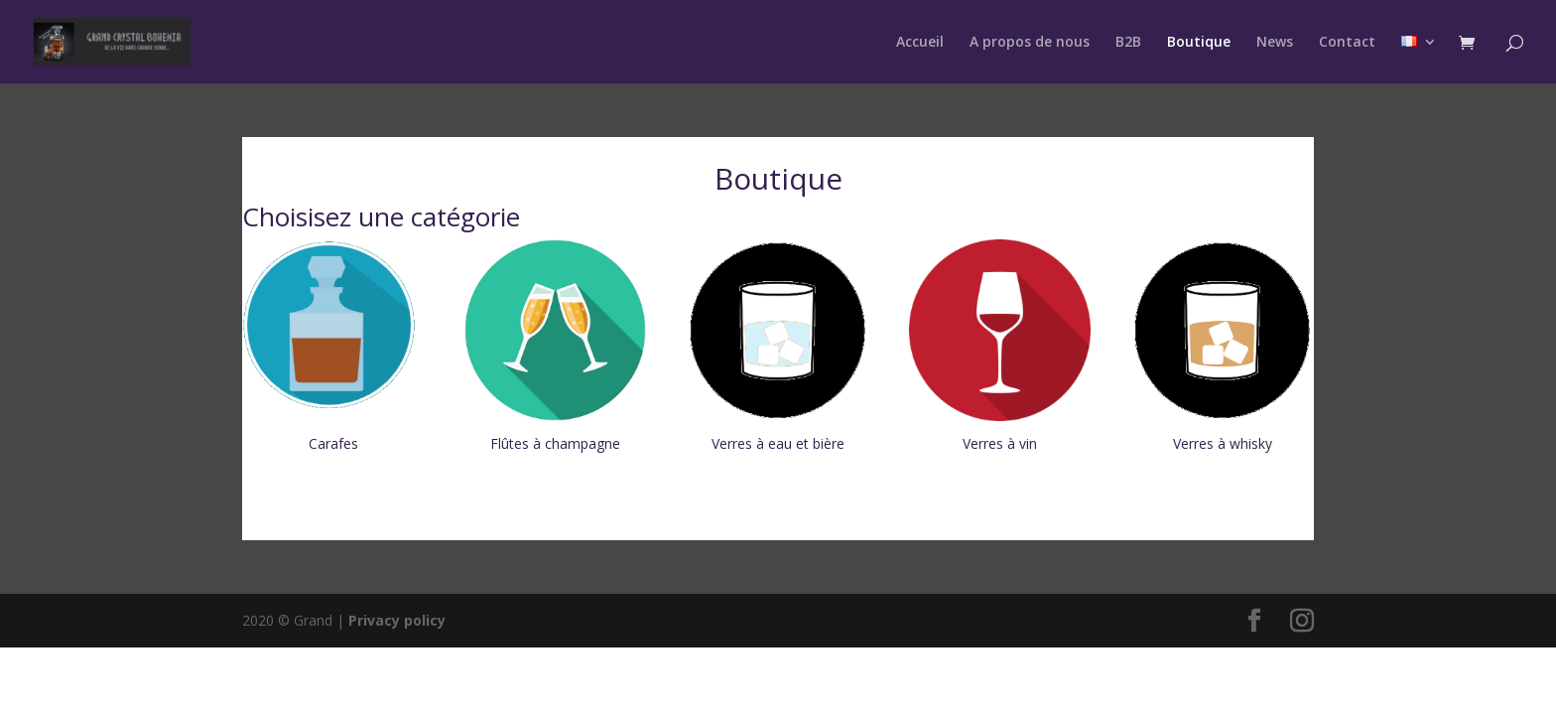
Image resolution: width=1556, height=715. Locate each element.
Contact (1347, 43)
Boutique (1199, 43)
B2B (1128, 43)
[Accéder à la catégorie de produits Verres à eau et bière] (777, 348)
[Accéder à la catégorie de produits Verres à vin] (1000, 348)
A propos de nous (1030, 43)
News (1274, 43)
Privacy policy (397, 620)
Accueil (920, 43)
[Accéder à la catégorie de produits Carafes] (333, 348)
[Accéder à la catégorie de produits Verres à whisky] (1222, 348)
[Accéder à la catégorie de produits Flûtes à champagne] (555, 348)
